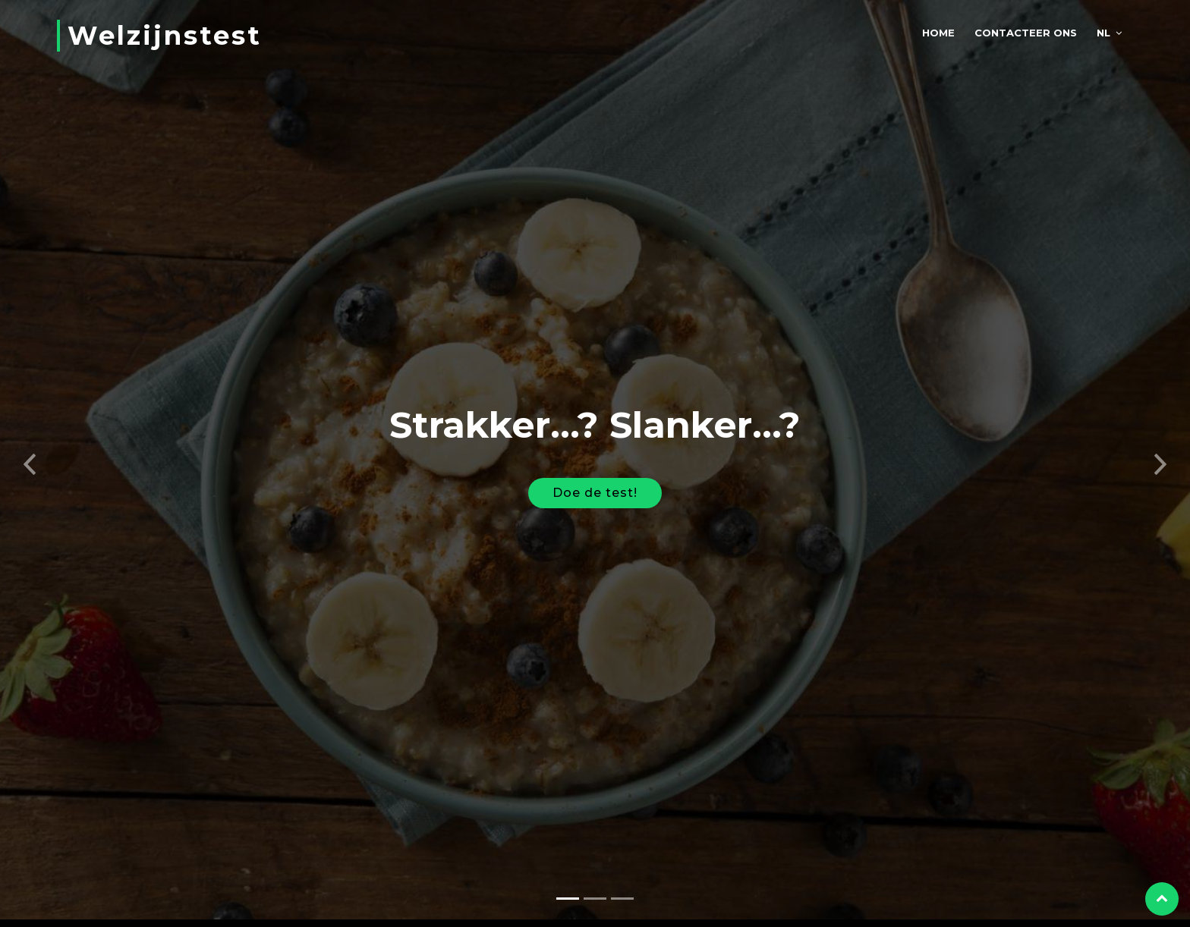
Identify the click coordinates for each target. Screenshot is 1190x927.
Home (938, 33)
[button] (29, 455)
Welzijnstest (165, 36)
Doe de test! (595, 487)
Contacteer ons (1025, 33)
